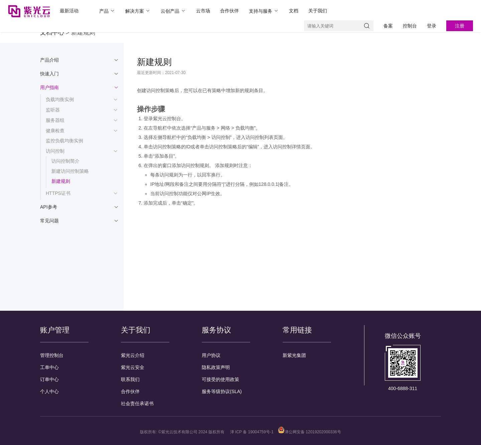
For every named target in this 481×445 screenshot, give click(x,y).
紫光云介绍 (132, 355)
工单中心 (49, 367)
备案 (388, 25)
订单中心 (49, 379)
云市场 (203, 10)
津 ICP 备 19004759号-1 (252, 432)
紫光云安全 (132, 367)
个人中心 (49, 391)
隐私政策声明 (216, 367)
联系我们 (130, 379)
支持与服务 (264, 11)
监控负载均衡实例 (64, 140)
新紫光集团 (294, 355)
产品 (107, 11)
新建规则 (60, 181)
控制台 (410, 25)
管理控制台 (51, 355)
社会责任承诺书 (137, 403)
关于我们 (317, 10)
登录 (431, 25)
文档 (293, 10)
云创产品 (173, 11)
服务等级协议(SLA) (222, 391)
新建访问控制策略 (70, 171)
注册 (459, 25)
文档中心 (52, 32)
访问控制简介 (65, 161)
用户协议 (211, 355)
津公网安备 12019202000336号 (309, 432)
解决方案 (138, 11)
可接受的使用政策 (220, 379)
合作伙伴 (229, 10)
